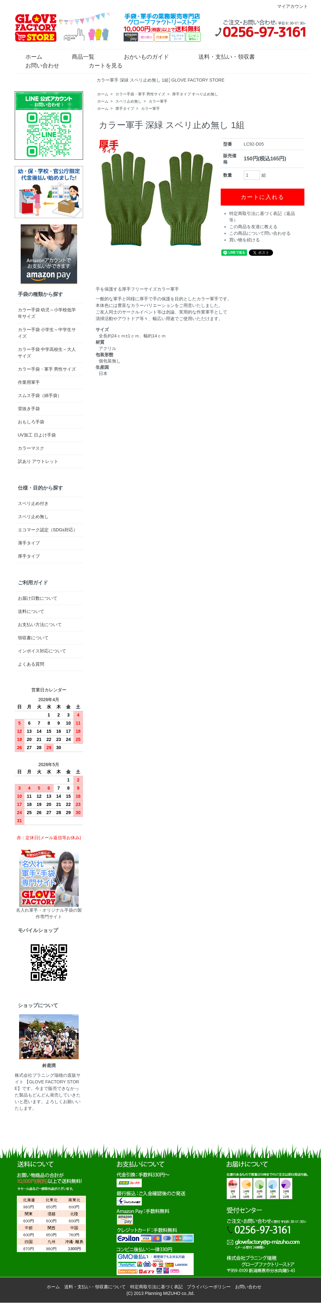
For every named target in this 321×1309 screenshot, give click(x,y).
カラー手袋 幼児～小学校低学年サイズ (47, 313)
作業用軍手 (29, 382)
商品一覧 (78, 56)
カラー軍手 (158, 101)
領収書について (33, 637)
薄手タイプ (29, 542)
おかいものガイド (142, 56)
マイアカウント (289, 6)
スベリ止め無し (128, 101)
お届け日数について (37, 598)
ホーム (29, 56)
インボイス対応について (42, 650)
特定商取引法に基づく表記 (156, 1286)
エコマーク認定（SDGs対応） (48, 529)
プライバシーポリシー (209, 1286)
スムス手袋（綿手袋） (40, 395)
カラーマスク (31, 448)
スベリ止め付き (33, 503)
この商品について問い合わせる (260, 233)
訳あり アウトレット (38, 461)
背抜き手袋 (29, 408)
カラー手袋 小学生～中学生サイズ (47, 333)
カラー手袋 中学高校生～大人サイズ (47, 352)
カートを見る (101, 65)
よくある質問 (31, 664)
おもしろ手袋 (31, 421)
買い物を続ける (244, 239)
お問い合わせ (37, 65)
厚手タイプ (124, 108)
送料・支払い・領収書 (222, 56)
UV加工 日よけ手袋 (37, 434)
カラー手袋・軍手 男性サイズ (140, 94)
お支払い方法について (40, 624)
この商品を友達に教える (253, 226)
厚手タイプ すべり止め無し (195, 94)
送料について (31, 611)
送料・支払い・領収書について (95, 1286)
